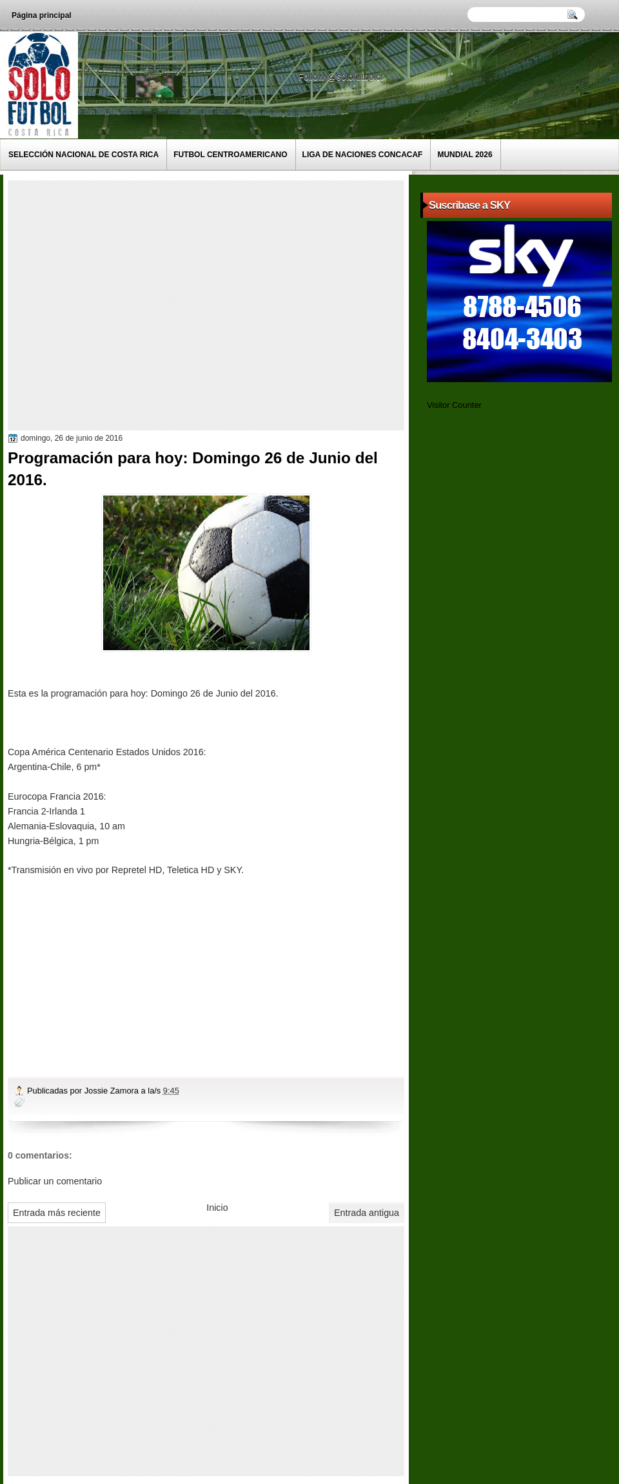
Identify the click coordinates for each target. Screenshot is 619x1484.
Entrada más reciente (57, 1213)
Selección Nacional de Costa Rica (83, 154)
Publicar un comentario (55, 1181)
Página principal (42, 15)
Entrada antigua (366, 1213)
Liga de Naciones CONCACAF (362, 154)
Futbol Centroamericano (230, 154)
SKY (232, 870)
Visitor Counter (454, 405)
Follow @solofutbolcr (342, 77)
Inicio (217, 1207)
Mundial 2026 (464, 154)
